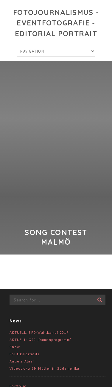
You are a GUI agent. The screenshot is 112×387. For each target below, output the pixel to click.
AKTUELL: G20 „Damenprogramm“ (41, 339)
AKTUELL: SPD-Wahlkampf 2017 (39, 332)
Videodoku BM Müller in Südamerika (45, 368)
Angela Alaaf (22, 361)
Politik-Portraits (25, 354)
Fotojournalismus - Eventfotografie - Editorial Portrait (56, 23)
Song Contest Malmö (56, 237)
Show (15, 347)
